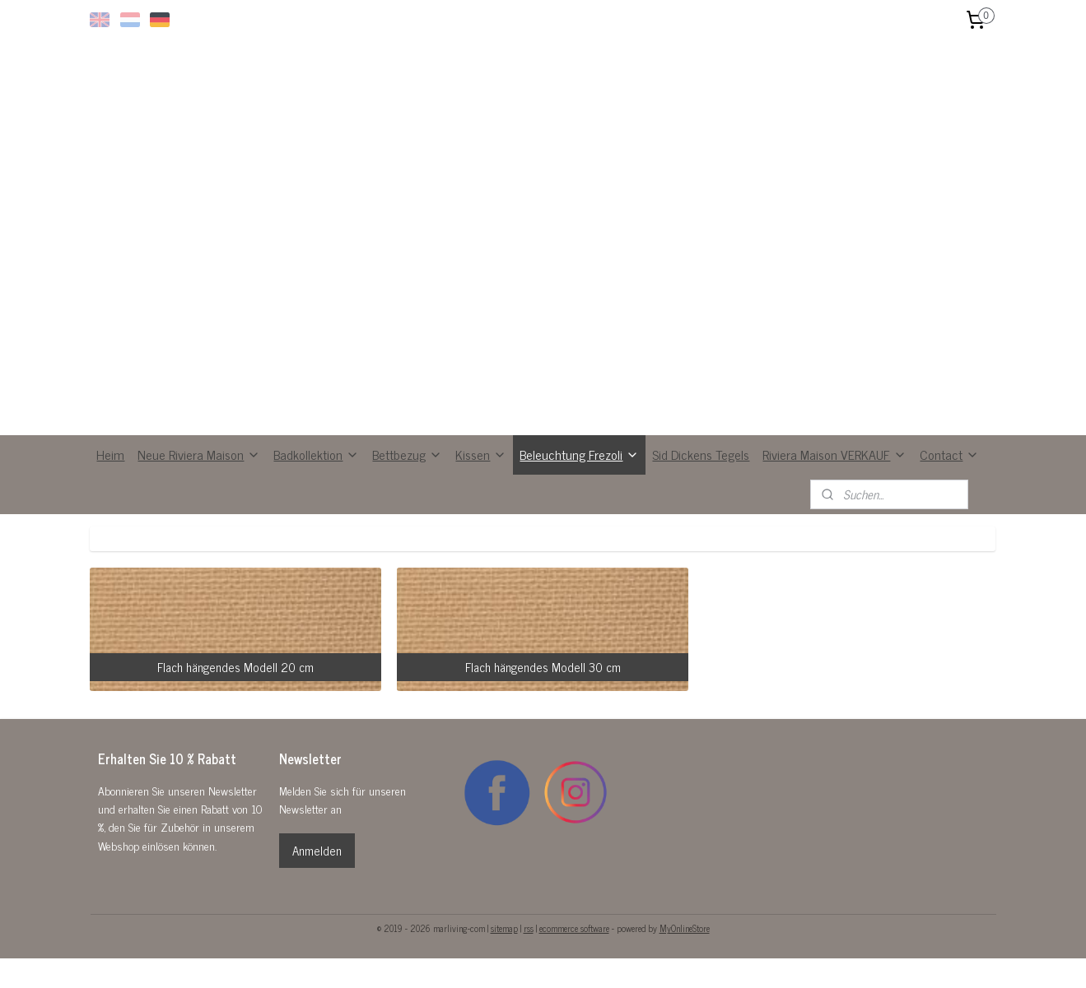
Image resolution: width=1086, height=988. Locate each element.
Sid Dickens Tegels (700, 454)
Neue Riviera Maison (198, 454)
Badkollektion (316, 454)
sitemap (504, 928)
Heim (110, 454)
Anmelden (317, 850)
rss (529, 928)
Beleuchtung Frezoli (579, 454)
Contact (949, 454)
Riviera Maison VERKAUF (834, 454)
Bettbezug (407, 454)
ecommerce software (574, 928)
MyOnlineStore (685, 928)
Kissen (480, 454)
